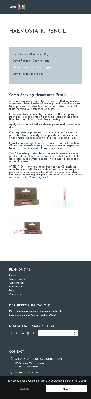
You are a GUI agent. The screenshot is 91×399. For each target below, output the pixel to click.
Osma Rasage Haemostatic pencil (33, 67)
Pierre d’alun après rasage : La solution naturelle (35, 311)
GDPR (82, 380)
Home (12, 275)
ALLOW (66, 389)
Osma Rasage (17, 283)
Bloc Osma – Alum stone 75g (30, 54)
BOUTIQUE (16, 286)
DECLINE (24, 389)
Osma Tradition (17, 279)
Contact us (15, 294)
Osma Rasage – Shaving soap (31, 61)
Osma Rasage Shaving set (29, 74)
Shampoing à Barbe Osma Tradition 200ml (32, 315)
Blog (11, 290)
